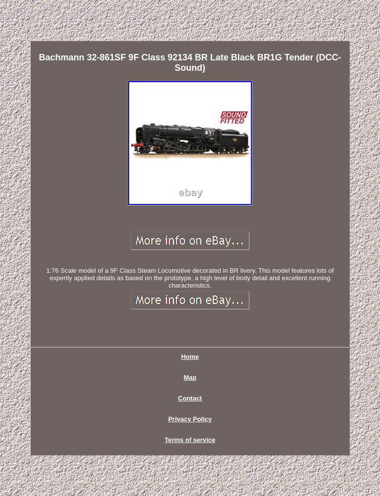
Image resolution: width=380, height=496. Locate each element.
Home (190, 356)
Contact (190, 398)
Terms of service (190, 440)
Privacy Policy (190, 419)
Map (190, 377)
